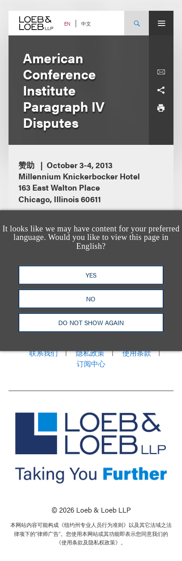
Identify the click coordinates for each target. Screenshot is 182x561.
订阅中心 (91, 363)
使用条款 (136, 353)
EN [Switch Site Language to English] (67, 23)
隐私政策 (90, 353)
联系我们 (43, 353)
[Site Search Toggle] (136, 23)
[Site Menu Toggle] (161, 23)
